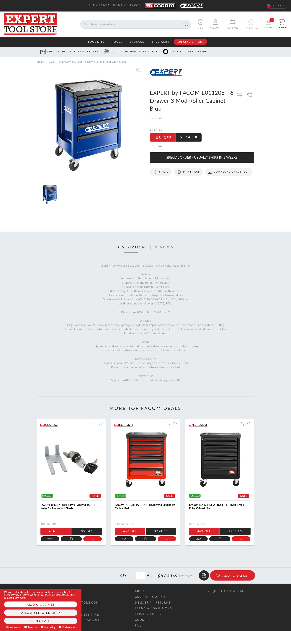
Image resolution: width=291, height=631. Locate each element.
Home (40, 61)
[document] (40, 610)
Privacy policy (148, 614)
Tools (117, 41)
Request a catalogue (227, 591)
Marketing (49, 627)
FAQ (138, 625)
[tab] (131, 247)
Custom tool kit (150, 596)
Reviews (164, 247)
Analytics (32, 627)
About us (143, 591)
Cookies (142, 619)
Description (131, 247)
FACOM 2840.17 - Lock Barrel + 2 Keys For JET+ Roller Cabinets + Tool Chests (68, 506)
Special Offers (190, 41)
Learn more (19, 597)
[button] (276, 6)
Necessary (15, 627)
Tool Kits (96, 41)
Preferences (68, 627)
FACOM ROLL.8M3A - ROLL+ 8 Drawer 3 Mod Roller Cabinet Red (145, 506)
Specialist (161, 41)
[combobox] (135, 24)
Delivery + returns (153, 602)
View (50, 539)
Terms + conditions (153, 608)
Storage (137, 41)
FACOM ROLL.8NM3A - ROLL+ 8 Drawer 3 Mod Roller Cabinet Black (216, 506)
